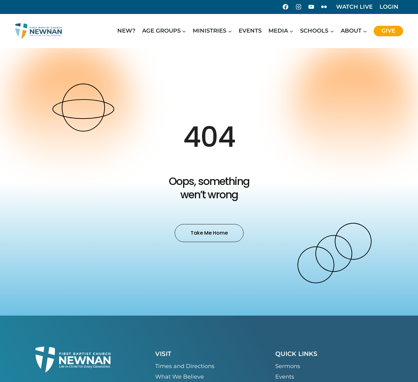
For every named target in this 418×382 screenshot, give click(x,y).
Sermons (287, 366)
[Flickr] (324, 6)
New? (126, 30)
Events (250, 30)
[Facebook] (285, 6)
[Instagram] (298, 6)
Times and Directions (184, 366)
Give (388, 30)
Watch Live (354, 6)
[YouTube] (311, 6)
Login (389, 6)
